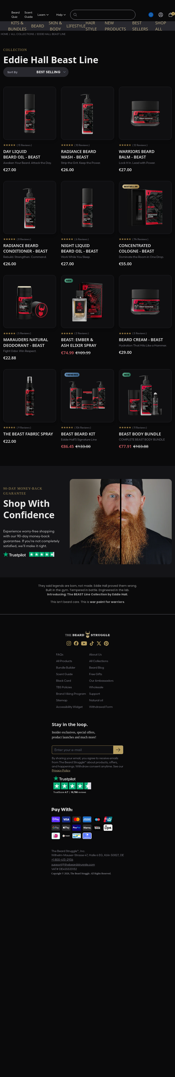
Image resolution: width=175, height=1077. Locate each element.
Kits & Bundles (17, 26)
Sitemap (61, 700)
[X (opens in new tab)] (98, 643)
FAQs (59, 654)
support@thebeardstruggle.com (73, 864)
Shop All (160, 26)
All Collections (98, 661)
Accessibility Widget (69, 707)
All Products (64, 661)
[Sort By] (36, 72)
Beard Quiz (15, 15)
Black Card (63, 680)
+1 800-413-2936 (62, 859)
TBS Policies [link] (64, 687)
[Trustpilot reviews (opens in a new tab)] (32, 554)
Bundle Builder (65, 667)
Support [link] (94, 694)
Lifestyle (76, 26)
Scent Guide (28, 15)
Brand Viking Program (71, 694)
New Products (115, 26)
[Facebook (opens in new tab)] (76, 643)
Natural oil (96, 700)
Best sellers (140, 26)
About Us (95, 654)
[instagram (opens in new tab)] (68, 643)
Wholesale (96, 687)
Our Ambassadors (101, 680)
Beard (37, 26)
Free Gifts (95, 674)
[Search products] (105, 14)
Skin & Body (55, 26)
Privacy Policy (61, 770)
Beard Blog (96, 667)
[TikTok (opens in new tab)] (92, 643)
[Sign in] (161, 15)
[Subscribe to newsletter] (118, 749)
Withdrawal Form (101, 707)
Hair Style (91, 26)
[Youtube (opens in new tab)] (84, 643)
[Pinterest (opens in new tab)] (106, 643)
